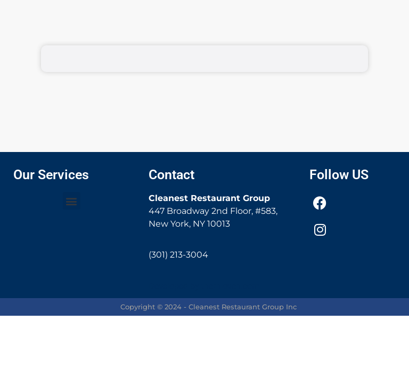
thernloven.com (230, 286)
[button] (71, 201)
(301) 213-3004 (178, 255)
